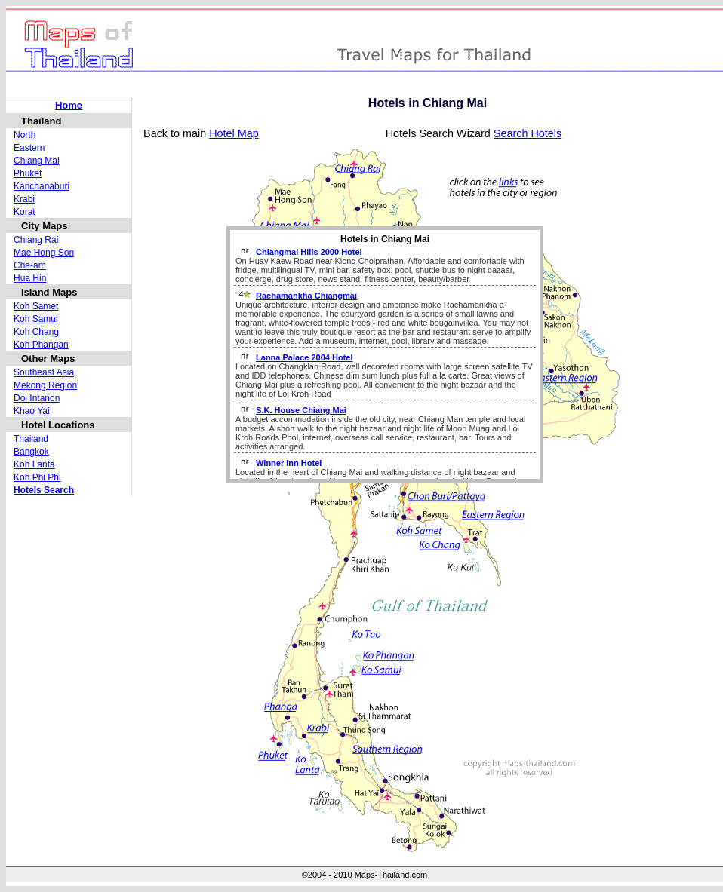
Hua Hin (30, 278)
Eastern (29, 148)
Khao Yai (32, 411)
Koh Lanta (34, 464)
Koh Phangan (41, 344)
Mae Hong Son (44, 252)
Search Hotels (527, 133)
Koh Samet (36, 306)
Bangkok (31, 451)
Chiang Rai (36, 239)
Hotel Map (234, 133)
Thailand (31, 439)
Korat (24, 212)
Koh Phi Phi (37, 477)
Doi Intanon (37, 398)
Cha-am (30, 265)
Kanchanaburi (41, 186)
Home (68, 105)
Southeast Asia (44, 372)
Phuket (28, 173)
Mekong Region (45, 385)
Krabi (24, 199)
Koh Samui (36, 319)
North (24, 135)
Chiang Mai (37, 160)
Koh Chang (36, 331)
